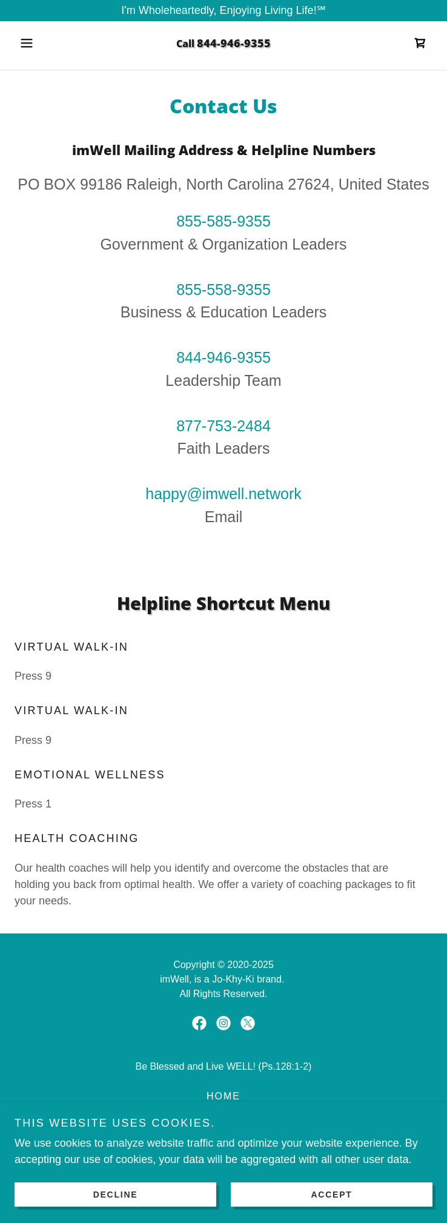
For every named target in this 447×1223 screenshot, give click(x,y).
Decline (115, 1194)
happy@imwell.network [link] (223, 493)
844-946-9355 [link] (234, 43)
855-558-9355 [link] (223, 289)
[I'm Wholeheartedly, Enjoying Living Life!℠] (223, 10)
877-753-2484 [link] (223, 425)
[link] (420, 43)
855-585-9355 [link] (223, 221)
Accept (331, 1194)
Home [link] (223, 1096)
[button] (46, 43)
